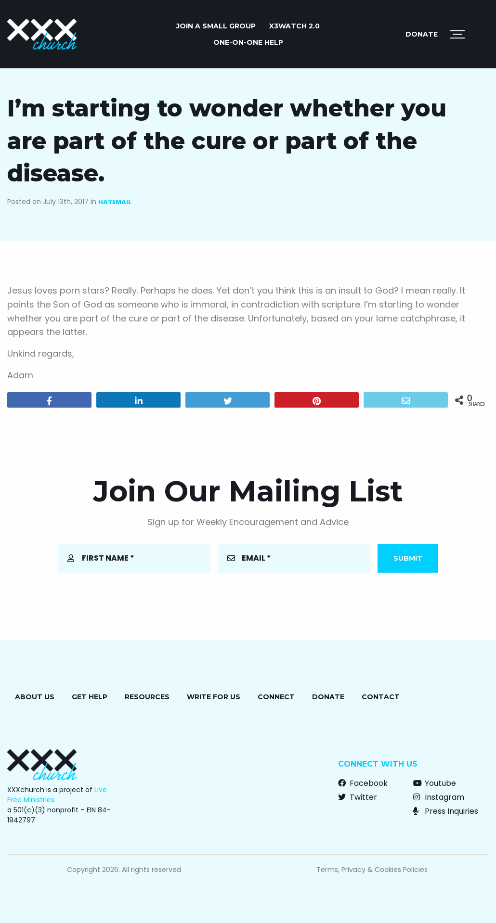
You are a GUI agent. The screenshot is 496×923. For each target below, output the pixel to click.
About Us (34, 696)
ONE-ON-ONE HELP (248, 42)
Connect (276, 696)
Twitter (357, 797)
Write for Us (213, 696)
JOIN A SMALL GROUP (216, 26)
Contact (381, 696)
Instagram (438, 797)
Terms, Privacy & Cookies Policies (372, 869)
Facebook (363, 783)
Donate (421, 34)
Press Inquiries (445, 811)
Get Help (89, 696)
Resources (147, 696)
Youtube (434, 783)
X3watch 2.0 (294, 26)
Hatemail (114, 201)
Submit (407, 558)
